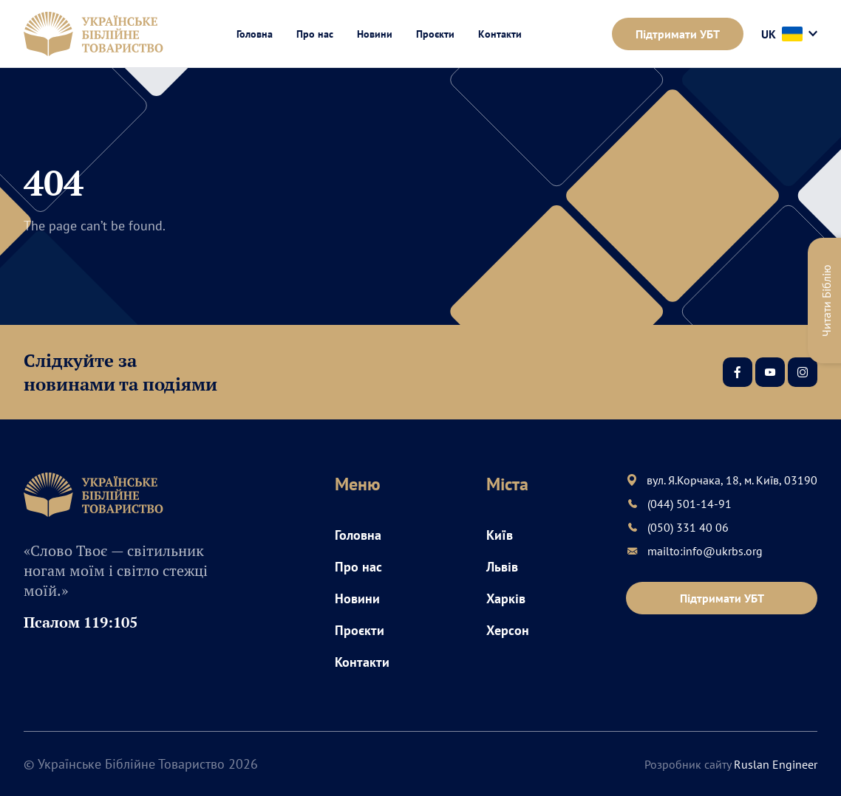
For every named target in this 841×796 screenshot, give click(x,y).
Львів (502, 566)
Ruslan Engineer (775, 764)
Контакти (500, 34)
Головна (254, 34)
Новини (374, 34)
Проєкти (435, 34)
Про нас (314, 34)
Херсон (507, 630)
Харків (505, 598)
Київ (499, 534)
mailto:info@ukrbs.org (705, 550)
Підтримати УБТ (678, 34)
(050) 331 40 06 (688, 527)
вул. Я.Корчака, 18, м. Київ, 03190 (732, 480)
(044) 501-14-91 (689, 503)
